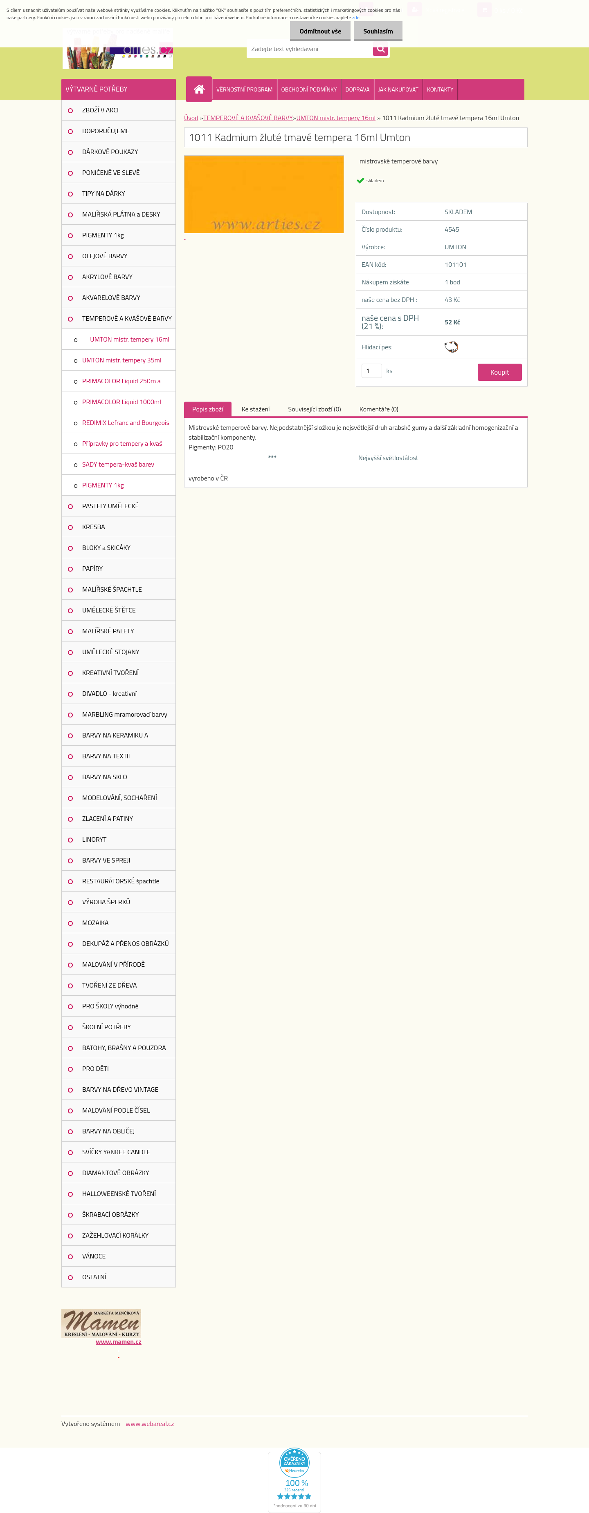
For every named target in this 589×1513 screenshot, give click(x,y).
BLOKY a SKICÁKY (106, 547)
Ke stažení (256, 409)
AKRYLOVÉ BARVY (107, 277)
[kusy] (372, 371)
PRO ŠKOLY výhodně (110, 1006)
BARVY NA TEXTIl (106, 756)
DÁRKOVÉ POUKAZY (110, 151)
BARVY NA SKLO (104, 777)
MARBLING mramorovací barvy (124, 714)
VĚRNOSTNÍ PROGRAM (244, 89)
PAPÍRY (92, 568)
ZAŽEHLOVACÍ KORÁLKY (115, 1235)
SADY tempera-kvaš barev (118, 464)
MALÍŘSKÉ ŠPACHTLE (112, 589)
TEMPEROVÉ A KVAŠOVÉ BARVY (127, 318)
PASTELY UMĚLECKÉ (110, 506)
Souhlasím (377, 31)
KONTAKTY (440, 89)
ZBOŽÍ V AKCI (100, 110)
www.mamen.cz (118, 1341)
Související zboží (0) (314, 409)
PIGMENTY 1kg (103, 235)
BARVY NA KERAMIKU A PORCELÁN (115, 738)
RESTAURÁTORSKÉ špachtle (121, 881)
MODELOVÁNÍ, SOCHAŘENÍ (119, 797)
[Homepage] (202, 89)
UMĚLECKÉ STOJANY (110, 652)
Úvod (191, 118)
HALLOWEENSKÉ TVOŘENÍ (119, 1193)
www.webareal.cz (150, 1423)
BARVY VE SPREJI (106, 860)
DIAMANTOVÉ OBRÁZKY (115, 1173)
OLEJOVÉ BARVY (105, 256)
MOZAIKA (95, 922)
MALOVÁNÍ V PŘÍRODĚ (113, 964)
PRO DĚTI (95, 1068)
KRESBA (93, 527)
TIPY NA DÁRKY (103, 193)
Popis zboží (207, 409)
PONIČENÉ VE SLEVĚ (111, 172)
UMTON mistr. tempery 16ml (129, 339)
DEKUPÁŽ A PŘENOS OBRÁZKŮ (125, 943)
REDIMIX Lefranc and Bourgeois (125, 422)
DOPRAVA (358, 89)
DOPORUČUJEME (106, 131)
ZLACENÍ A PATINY (107, 818)
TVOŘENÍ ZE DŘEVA (109, 985)
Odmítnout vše (318, 31)
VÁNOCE (94, 1256)
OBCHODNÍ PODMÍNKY (309, 89)
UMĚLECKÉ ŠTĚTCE (109, 610)
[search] (380, 49)
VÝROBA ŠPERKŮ (106, 902)
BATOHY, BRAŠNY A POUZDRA (124, 1048)
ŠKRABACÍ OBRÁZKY (110, 1214)
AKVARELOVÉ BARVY (111, 297)
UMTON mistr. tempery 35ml (122, 360)
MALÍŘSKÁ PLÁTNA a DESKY (121, 214)
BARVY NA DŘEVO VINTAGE (120, 1089)
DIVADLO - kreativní (109, 693)
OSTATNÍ (94, 1277)
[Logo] (117, 48)
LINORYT (94, 839)
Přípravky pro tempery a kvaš (122, 443)
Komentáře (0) (379, 409)
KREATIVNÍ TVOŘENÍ (110, 672)
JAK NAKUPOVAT (398, 89)
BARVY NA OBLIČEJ (108, 1131)
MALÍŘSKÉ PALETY (108, 631)
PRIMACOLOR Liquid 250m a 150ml (121, 383)
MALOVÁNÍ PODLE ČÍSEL (116, 1110)
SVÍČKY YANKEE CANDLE (116, 1152)
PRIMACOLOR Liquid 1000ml (121, 402)
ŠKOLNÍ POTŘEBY (106, 1027)
